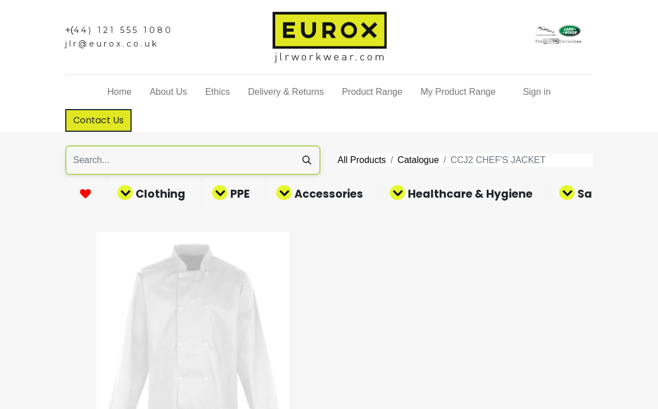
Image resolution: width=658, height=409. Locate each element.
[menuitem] (119, 92)
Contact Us (98, 120)
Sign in (537, 92)
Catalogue (418, 160)
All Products (362, 160)
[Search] (306, 160)
